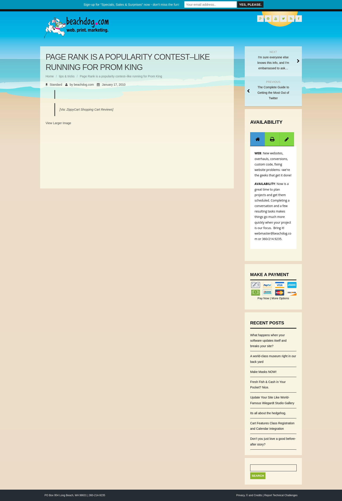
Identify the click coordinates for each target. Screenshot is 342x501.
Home (50, 76)
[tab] (257, 139)
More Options (280, 298)
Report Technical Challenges (281, 495)
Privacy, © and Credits (249, 495)
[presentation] (257, 139)
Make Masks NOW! (263, 372)
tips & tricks (67, 76)
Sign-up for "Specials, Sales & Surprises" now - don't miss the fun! (131, 4)
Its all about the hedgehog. (268, 413)
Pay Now (264, 298)
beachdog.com (84, 84)
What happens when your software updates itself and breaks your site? (268, 340)
